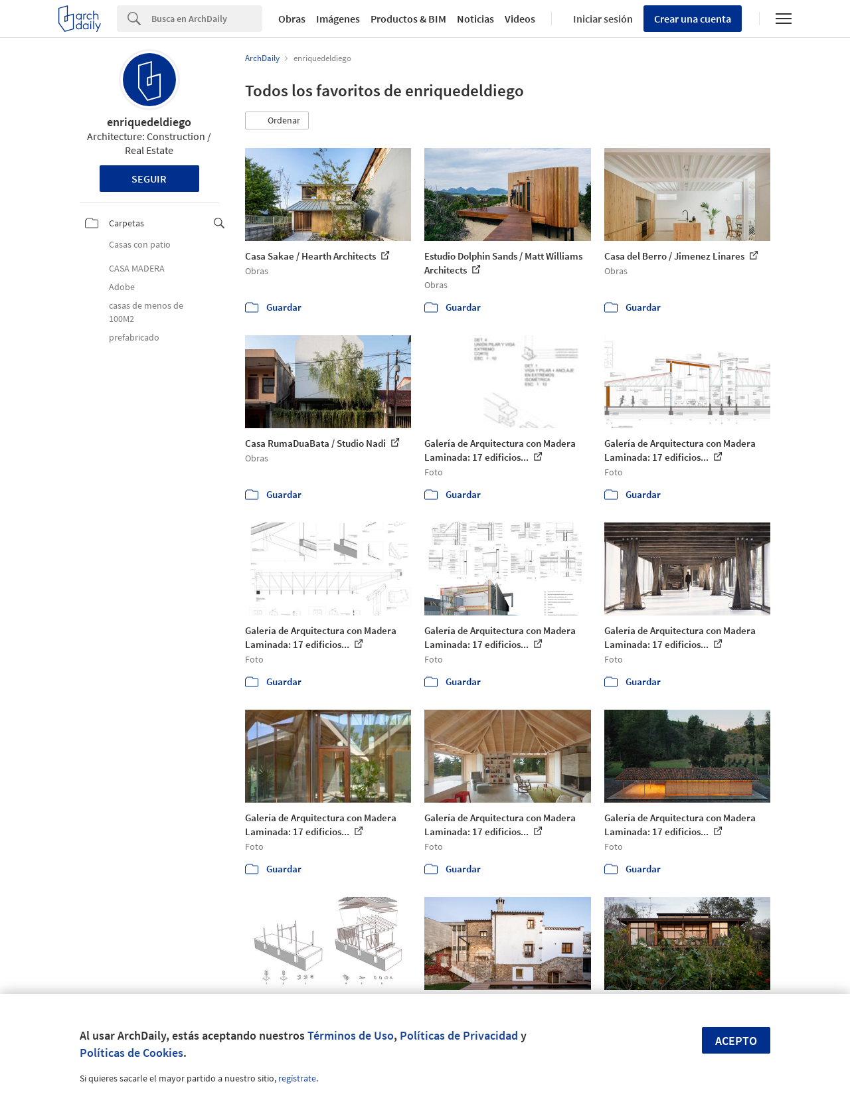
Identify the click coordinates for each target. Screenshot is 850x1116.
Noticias (475, 18)
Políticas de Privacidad (459, 1035)
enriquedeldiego (149, 121)
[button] (277, 121)
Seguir (149, 178)
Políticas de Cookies (131, 1052)
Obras (291, 18)
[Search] (206, 18)
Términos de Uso (350, 1035)
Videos (520, 18)
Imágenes (338, 18)
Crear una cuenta (692, 18)
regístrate (297, 1078)
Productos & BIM (408, 18)
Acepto (736, 1040)
